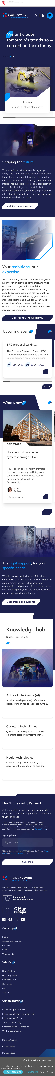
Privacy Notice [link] (46, 1072)
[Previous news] (44, 512)
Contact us (7, 984)
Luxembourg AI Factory (12, 1018)
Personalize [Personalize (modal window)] (32, 1072)
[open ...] (45, 371)
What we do (8, 954)
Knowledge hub (9, 979)
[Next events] (49, 386)
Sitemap (6, 992)
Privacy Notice (40, 829)
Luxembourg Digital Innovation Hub (18, 1014)
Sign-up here (9, 835)
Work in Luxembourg (11, 1031)
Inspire (5, 937)
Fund (4, 949)
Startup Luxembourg (11, 1022)
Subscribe (27, 861)
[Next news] (49, 512)
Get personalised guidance (21, 601)
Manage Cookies (9, 1040)
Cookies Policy (8, 1046)
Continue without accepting (38, 1060)
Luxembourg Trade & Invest (14, 1009)
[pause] (13, 56)
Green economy (16, 497)
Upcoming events (10, 975)
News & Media (8, 971)
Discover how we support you (27, 317)
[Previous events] (44, 386)
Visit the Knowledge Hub (20, 206)
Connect (6, 945)
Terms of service (17, 853)
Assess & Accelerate (11, 941)
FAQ (4, 988)
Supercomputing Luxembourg (15, 1026)
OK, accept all (13, 1072)
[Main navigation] (50, 15)
